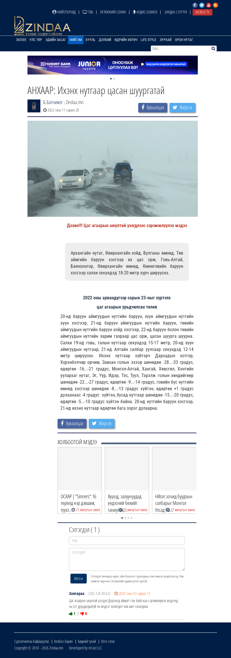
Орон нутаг (184, 40)
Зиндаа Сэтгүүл (175, 12)
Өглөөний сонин (113, 12)
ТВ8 (88, 12)
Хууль (90, 40)
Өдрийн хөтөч (125, 40)
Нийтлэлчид (64, 12)
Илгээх (78, 578)
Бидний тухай (87, 641)
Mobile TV (203, 12)
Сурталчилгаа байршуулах (31, 641)
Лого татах (108, 641)
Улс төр (35, 40)
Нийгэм (76, 40)
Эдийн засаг (56, 40)
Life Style (148, 40)
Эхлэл (21, 40)
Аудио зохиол (145, 12)
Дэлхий (105, 40)
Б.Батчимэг (53, 102)
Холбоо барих (63, 641)
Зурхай (165, 40)
